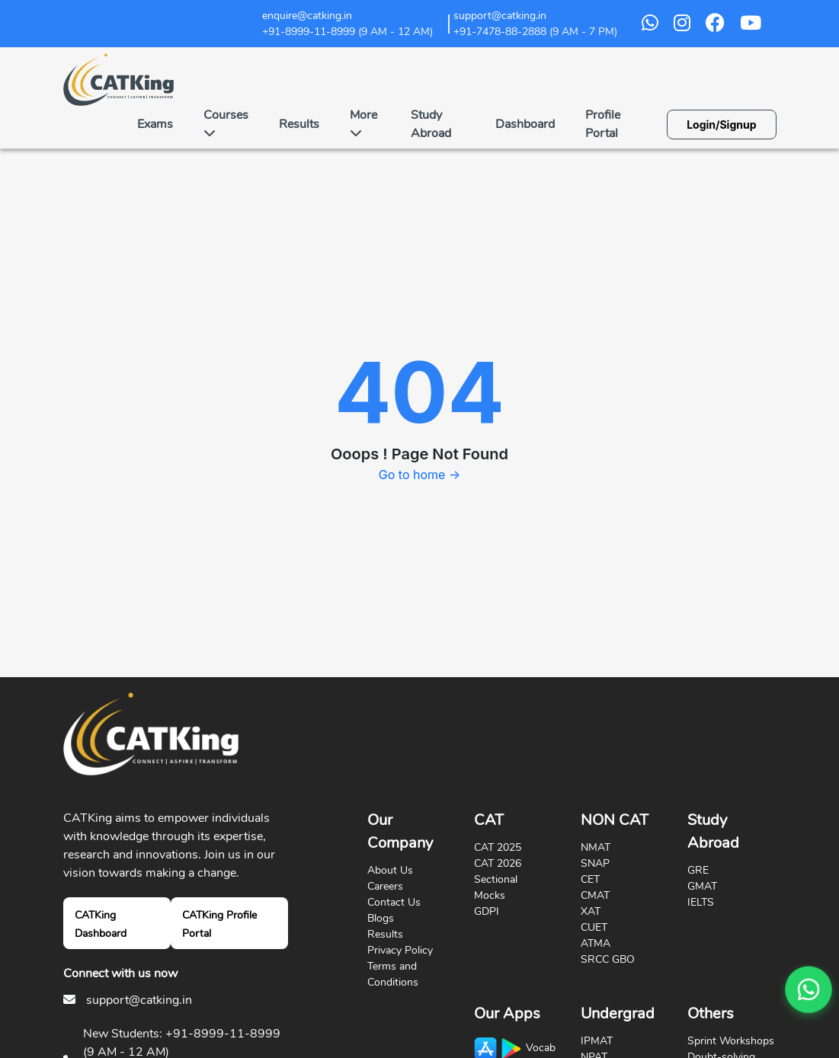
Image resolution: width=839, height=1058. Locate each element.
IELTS (700, 902)
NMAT (595, 847)
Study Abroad (431, 124)
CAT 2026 (497, 863)
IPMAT (597, 1041)
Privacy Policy (400, 950)
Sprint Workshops (730, 1041)
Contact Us (394, 902)
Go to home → (419, 474)
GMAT (702, 886)
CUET (594, 927)
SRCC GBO (608, 959)
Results (299, 124)
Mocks (489, 895)
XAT (590, 911)
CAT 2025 (497, 847)
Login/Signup (721, 124)
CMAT (595, 895)
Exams (155, 124)
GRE (698, 870)
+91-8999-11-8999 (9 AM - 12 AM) (347, 31)
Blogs (380, 918)
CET (590, 879)
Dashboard (525, 124)
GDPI (486, 911)
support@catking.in (139, 1000)
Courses (225, 123)
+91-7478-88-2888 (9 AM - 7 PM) (535, 31)
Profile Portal (602, 124)
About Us (390, 870)
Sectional (495, 879)
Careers (385, 886)
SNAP (595, 863)
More (363, 123)
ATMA (595, 943)
